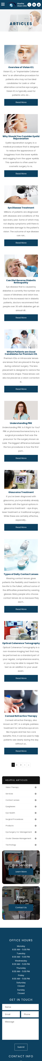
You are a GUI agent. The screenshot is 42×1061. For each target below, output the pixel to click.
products (10, 825)
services (9, 793)
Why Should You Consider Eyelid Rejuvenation (21, 137)
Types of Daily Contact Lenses (21, 574)
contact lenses (12, 800)
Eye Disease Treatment (21, 207)
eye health (10, 813)
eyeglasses (10, 806)
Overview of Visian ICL (21, 67)
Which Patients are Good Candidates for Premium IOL (21, 353)
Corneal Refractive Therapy (21, 716)
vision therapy (12, 787)
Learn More (21, 871)
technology (11, 845)
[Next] (25, 765)
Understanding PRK (21, 423)
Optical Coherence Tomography (21, 643)
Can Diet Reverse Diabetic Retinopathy (21, 281)
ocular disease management (18, 838)
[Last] (28, 765)
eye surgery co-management (19, 832)
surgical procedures (14, 819)
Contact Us (21, 907)
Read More (21, 102)
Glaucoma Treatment (21, 492)
